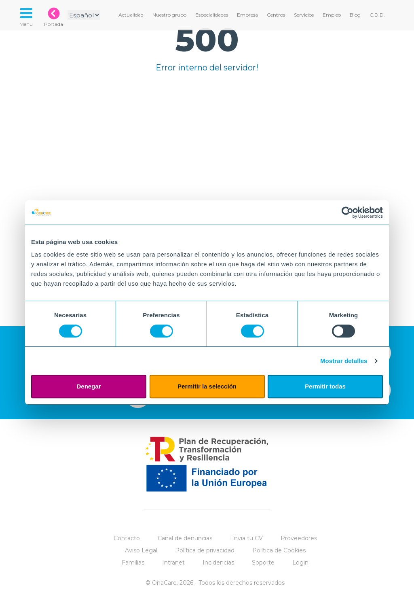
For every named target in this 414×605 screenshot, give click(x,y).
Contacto (127, 538)
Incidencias (218, 562)
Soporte (263, 562)
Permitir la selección (207, 386)
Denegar (88, 386)
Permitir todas (325, 386)
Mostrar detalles (344, 360)
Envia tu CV (246, 538)
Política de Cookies (279, 550)
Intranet (173, 562)
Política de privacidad (204, 550)
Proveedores (299, 538)
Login (300, 562)
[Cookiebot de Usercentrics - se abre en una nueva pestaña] (347, 212)
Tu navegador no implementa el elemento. (207, 173)
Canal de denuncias (185, 538)
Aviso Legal (141, 550)
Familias (133, 562)
